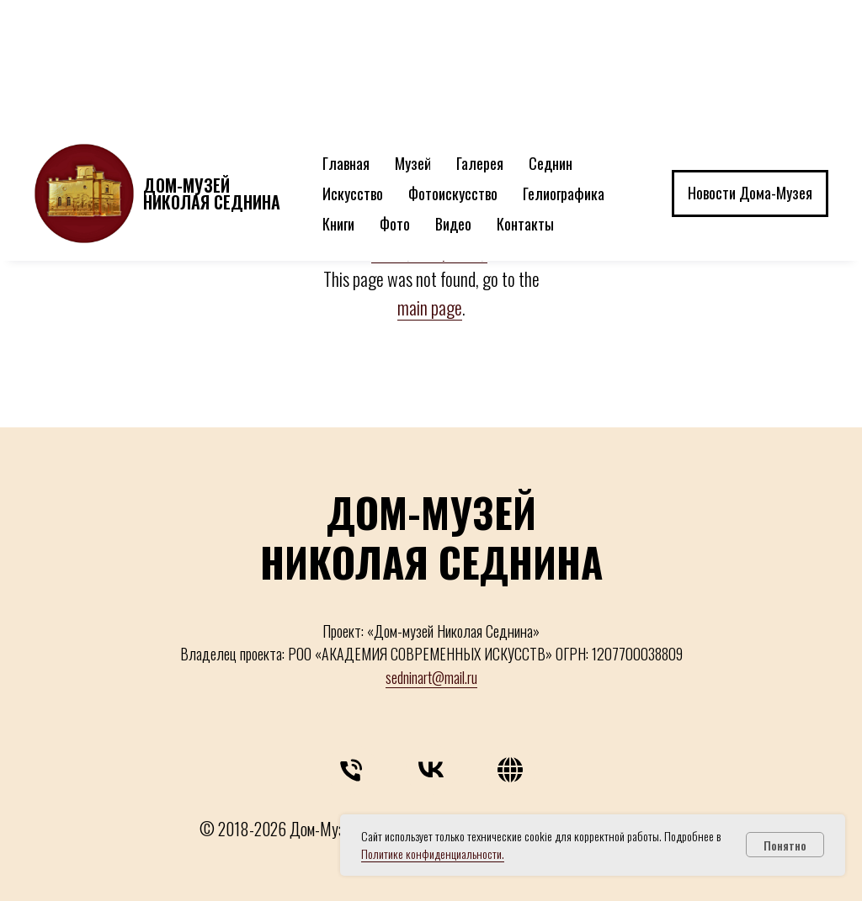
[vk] (431, 774)
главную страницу (429, 249)
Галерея (479, 37)
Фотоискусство (453, 67)
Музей (413, 37)
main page (429, 307)
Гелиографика (563, 67)
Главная (346, 37)
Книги (338, 98)
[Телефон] (352, 774)
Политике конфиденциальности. (432, 853)
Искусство (352, 67)
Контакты (525, 98)
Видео (453, 98)
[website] (510, 774)
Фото (395, 98)
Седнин (550, 37)
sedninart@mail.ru (431, 677)
